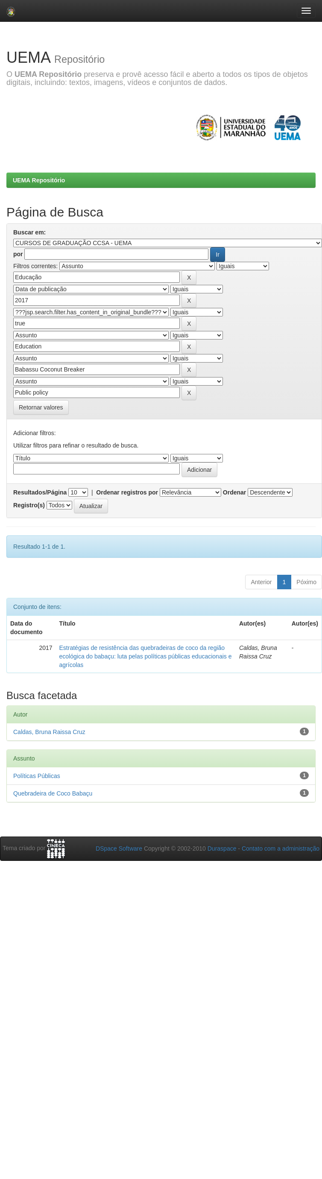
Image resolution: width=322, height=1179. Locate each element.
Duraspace (222, 848)
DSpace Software (119, 848)
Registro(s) (29, 505)
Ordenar (234, 492)
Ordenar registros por (127, 492)
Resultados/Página (40, 492)
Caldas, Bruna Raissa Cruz (49, 731)
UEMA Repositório (39, 180)
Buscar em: (29, 232)
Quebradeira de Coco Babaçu (52, 793)
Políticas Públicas (36, 775)
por (18, 254)
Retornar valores (41, 407)
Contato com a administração (280, 848)
